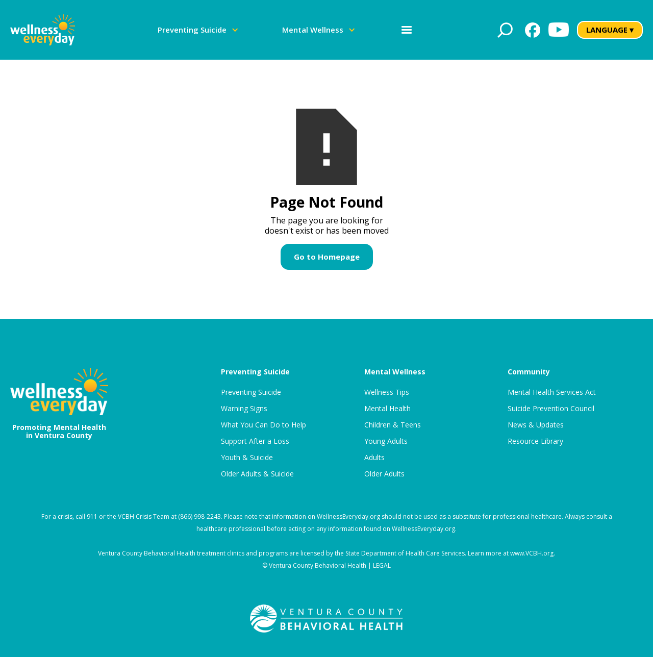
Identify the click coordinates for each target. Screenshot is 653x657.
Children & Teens (392, 425)
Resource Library (535, 441)
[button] (198, 30)
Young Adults (386, 441)
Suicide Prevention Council (551, 409)
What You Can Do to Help (263, 425)
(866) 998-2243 (199, 516)
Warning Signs (244, 409)
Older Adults (384, 474)
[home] (42, 29)
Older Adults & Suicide (257, 474)
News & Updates (536, 425)
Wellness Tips (386, 392)
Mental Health (387, 409)
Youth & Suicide (247, 457)
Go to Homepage (327, 256)
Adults (374, 457)
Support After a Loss (255, 441)
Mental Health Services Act (552, 392)
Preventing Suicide (251, 392)
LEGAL (382, 565)
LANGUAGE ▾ (610, 29)
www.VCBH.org (532, 553)
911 (92, 516)
